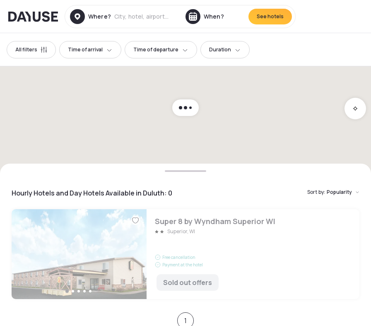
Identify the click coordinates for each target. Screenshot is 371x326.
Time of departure (160, 49)
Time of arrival (90, 49)
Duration (225, 49)
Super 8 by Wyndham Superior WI (185, 254)
